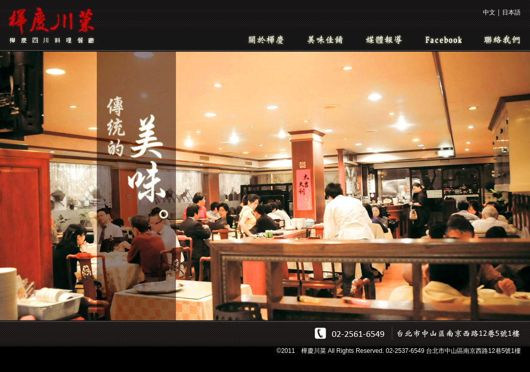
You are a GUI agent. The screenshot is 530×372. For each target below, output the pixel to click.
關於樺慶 (266, 39)
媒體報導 (384, 39)
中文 (489, 12)
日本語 (511, 12)
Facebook (443, 39)
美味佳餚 (325, 39)
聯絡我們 (502, 39)
